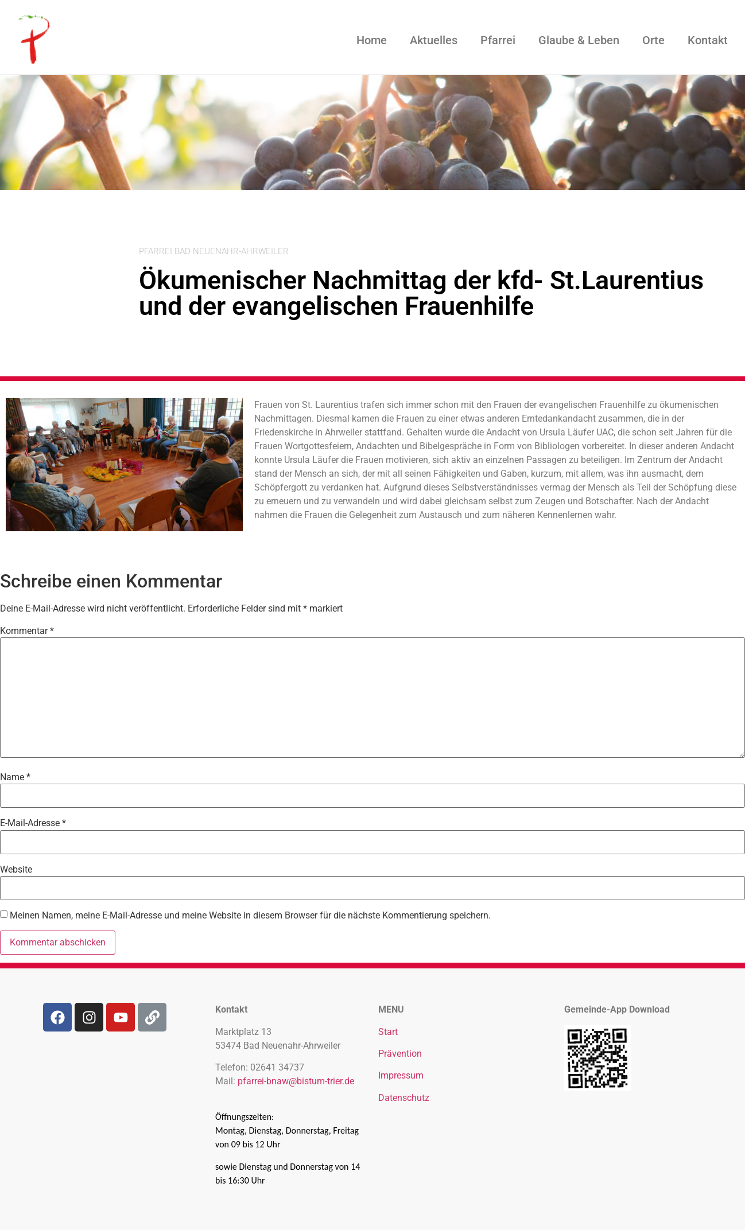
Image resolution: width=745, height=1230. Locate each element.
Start (388, 1031)
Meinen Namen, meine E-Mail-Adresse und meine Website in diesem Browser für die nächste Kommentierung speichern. (250, 915)
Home (371, 40)
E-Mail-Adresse (33, 823)
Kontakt (708, 40)
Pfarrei (497, 40)
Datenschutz (403, 1097)
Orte (653, 40)
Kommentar (27, 631)
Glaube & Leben (578, 40)
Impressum (401, 1075)
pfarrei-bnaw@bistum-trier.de (296, 1081)
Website (16, 869)
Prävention (400, 1053)
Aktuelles (433, 40)
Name (15, 777)
